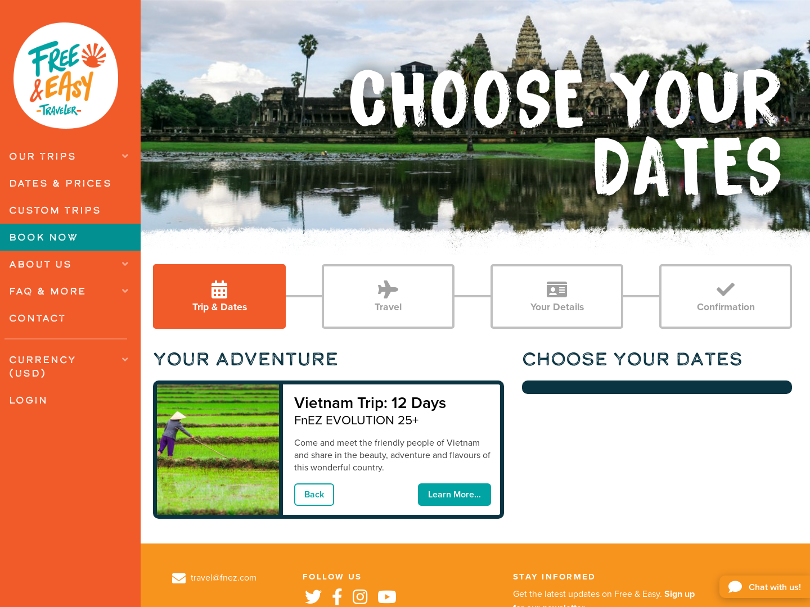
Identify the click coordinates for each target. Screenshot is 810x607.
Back (314, 494)
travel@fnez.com (214, 577)
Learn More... (454, 494)
